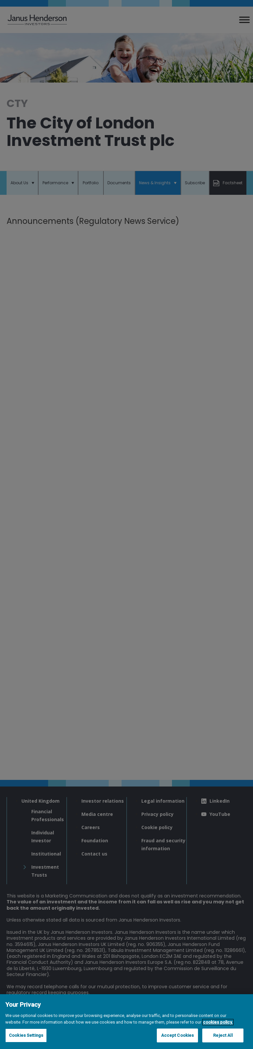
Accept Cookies (177, 1035)
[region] (126, 1021)
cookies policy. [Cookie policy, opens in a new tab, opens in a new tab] (218, 1022)
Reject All (222, 1035)
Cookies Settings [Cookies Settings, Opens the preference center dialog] (26, 1035)
